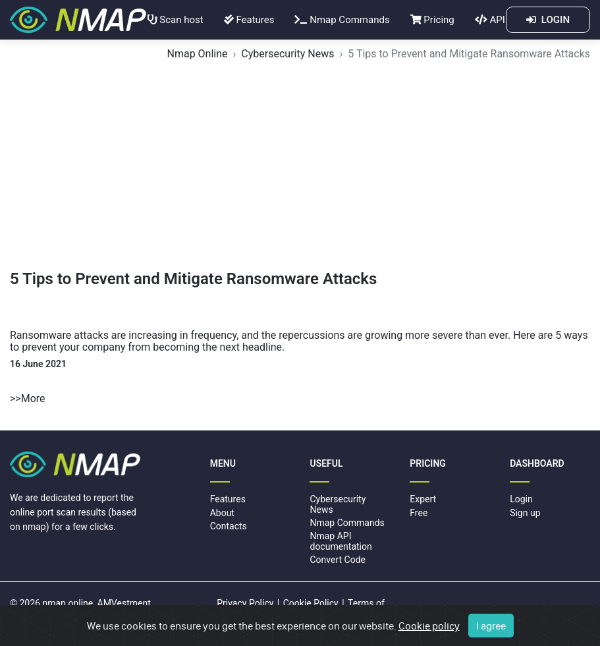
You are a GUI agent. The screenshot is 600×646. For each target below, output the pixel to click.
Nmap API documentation (340, 541)
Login (521, 499)
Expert (423, 499)
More (33, 398)
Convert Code (338, 559)
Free (418, 513)
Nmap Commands (341, 20)
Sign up (525, 513)
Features (249, 20)
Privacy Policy (245, 603)
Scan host (176, 20)
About (222, 513)
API (490, 20)
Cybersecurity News (287, 53)
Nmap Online (197, 53)
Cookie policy (429, 625)
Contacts (228, 526)
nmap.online (67, 603)
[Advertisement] (300, 170)
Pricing (432, 20)
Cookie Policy (311, 603)
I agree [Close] (491, 625)
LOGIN (548, 20)
